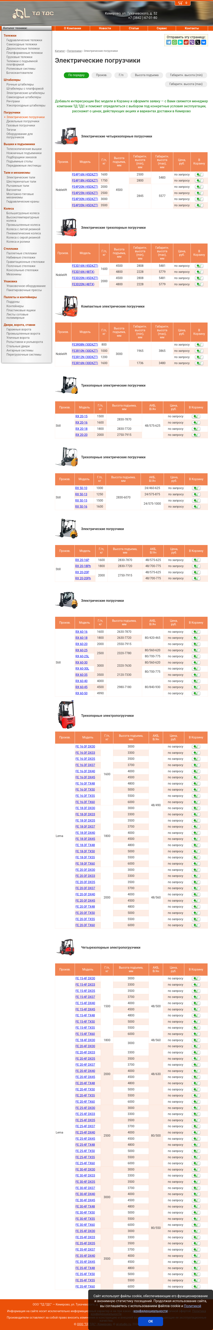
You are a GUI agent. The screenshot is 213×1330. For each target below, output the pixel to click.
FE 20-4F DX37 (85, 1065)
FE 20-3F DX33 (85, 876)
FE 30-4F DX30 (85, 1169)
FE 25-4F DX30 (85, 1108)
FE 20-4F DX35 (85, 1059)
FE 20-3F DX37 (85, 888)
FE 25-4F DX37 (85, 1126)
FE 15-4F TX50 (85, 1021)
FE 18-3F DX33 (85, 814)
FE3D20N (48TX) (83, 284)
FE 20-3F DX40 (85, 894)
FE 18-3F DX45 (85, 839)
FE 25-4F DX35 (85, 1120)
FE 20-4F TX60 (85, 1102)
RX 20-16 (82, 422)
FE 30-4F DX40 (85, 1194)
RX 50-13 (81, 494)
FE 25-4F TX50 (85, 1151)
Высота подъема (147, 75)
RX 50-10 (81, 488)
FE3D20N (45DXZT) (85, 278)
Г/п (121, 75)
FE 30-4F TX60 (85, 1225)
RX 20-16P (82, 560)
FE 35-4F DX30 (85, 1231)
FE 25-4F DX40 (85, 1132)
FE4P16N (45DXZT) (85, 174)
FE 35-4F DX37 (85, 1249)
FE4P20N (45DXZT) (85, 187)
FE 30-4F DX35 (85, 1182)
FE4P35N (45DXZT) (85, 205)
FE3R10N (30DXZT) (85, 351)
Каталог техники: (15, 28)
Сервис (162, 28)
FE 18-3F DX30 (85, 808)
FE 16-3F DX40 (85, 771)
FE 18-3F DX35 (85, 820)
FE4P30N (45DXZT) (85, 199)
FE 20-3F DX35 (85, 882)
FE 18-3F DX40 (85, 833)
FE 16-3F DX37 (85, 765)
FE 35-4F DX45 (85, 1262)
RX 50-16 (81, 506)
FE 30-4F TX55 (85, 1219)
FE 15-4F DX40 (85, 1003)
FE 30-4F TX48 (85, 1206)
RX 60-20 (82, 644)
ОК (150, 1321)
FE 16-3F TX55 (85, 796)
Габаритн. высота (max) (186, 84)
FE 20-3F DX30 (85, 870)
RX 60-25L (82, 656)
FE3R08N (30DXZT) (85, 344)
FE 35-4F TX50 (85, 1274)
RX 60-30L (82, 668)
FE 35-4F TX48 (85, 1268)
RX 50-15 (81, 500)
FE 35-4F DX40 (85, 1256)
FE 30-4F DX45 (85, 1200)
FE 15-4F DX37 (85, 997)
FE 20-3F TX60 (85, 925)
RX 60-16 (82, 632)
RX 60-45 (82, 687)
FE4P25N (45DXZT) (85, 193)
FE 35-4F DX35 (85, 1243)
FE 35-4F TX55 (85, 1280)
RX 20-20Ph (83, 578)
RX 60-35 (82, 675)
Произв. (101, 75)
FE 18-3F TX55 (85, 857)
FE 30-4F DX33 (85, 1175)
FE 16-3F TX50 (85, 789)
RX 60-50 (82, 693)
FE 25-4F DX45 (85, 1139)
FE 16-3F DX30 (85, 746)
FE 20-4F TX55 (85, 1095)
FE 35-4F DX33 (85, 1237)
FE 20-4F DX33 (85, 1052)
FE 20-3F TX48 (85, 907)
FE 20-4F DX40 (85, 1071)
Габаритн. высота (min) (186, 75)
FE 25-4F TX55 (85, 1157)
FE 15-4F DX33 (85, 984)
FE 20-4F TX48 (85, 1083)
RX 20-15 (82, 416)
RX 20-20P (82, 572)
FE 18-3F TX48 (85, 845)
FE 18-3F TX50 (85, 851)
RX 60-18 (82, 638)
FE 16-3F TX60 (85, 802)
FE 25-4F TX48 (85, 1145)
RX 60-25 (82, 650)
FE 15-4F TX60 (85, 1034)
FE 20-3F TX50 (85, 913)
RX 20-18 (82, 429)
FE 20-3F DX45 (85, 900)
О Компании (72, 28)
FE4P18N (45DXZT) (85, 180)
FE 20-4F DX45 (85, 1077)
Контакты (192, 28)
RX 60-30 (82, 662)
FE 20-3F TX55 (85, 919)
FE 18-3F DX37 (85, 826)
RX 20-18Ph (83, 566)
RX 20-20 (82, 435)
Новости (105, 28)
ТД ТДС (28, 13)
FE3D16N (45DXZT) (85, 266)
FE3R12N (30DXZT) (85, 357)
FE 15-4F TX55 (85, 1028)
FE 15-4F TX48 (85, 1015)
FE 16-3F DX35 (85, 759)
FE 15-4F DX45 (85, 1009)
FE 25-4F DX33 (85, 1114)
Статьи (134, 28)
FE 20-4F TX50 (85, 1089)
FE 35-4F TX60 (85, 1286)
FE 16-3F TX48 (85, 783)
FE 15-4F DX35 (85, 991)
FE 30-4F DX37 (85, 1188)
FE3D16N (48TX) (83, 272)
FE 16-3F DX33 (85, 753)
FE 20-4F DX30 (85, 1046)
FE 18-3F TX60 (85, 863)
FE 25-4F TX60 (85, 1163)
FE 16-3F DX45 (85, 777)
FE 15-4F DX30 (85, 978)
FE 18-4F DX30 (85, 1040)
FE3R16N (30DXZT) (85, 363)
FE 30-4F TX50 (85, 1212)
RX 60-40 (82, 681)
